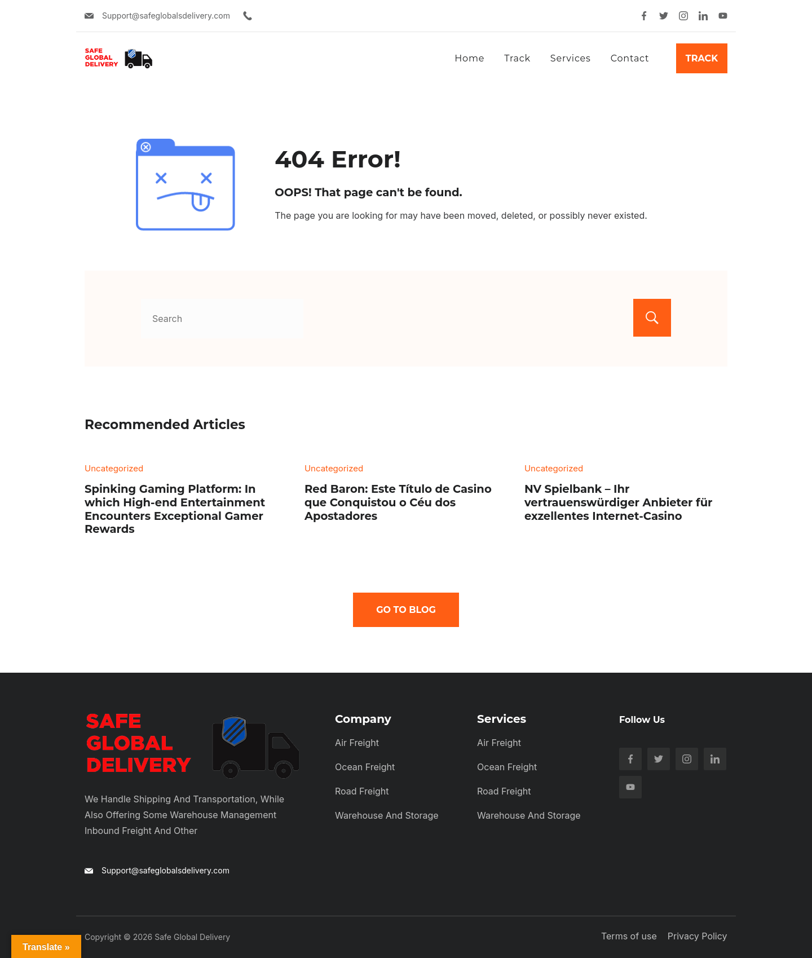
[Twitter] (663, 15)
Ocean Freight (365, 766)
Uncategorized (114, 468)
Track (517, 58)
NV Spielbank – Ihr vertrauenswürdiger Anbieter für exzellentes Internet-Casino (618, 502)
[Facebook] (643, 15)
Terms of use (629, 936)
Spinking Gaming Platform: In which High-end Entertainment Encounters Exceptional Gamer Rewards (175, 509)
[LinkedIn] (703, 15)
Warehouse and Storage (387, 815)
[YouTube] (722, 15)
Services (570, 58)
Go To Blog (406, 609)
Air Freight (357, 742)
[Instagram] (683, 15)
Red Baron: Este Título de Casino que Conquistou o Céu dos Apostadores (398, 502)
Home (469, 58)
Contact (630, 58)
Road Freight (362, 791)
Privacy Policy (697, 936)
